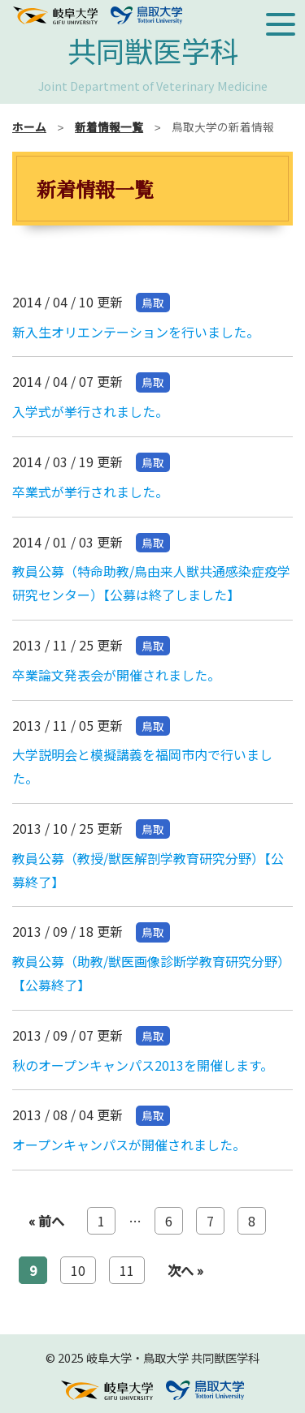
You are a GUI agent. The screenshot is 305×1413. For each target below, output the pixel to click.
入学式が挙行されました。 (90, 411)
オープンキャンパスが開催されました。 (129, 1144)
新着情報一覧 (109, 126)
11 (127, 1270)
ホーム (29, 126)
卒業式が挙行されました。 (90, 491)
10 (78, 1270)
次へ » (185, 1270)
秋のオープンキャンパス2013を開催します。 (142, 1065)
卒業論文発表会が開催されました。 (116, 675)
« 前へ (46, 1220)
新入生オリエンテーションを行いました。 (135, 331)
